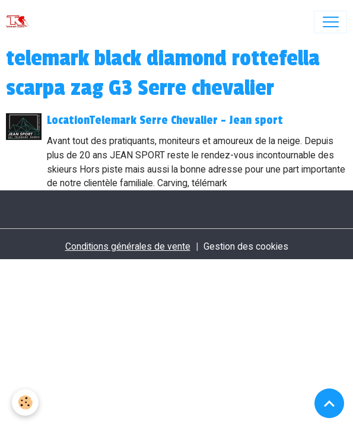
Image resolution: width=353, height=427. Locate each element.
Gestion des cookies (245, 246)
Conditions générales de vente (127, 246)
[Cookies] (25, 402)
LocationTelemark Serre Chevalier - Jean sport (165, 120)
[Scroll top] (329, 403)
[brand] (20, 22)
